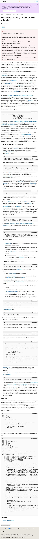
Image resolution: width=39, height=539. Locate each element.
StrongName (7, 83)
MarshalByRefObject (11, 277)
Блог (21, 534)
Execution (11, 69)
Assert (20, 289)
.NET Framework (20, 14)
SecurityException (6, 374)
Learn (2, 14)
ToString (14, 384)
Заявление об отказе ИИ (5, 534)
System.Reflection (6, 367)
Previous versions (8, 14)
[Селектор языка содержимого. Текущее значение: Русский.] (3, 529)
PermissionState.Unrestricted (11, 291)
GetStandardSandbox (26, 134)
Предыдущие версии (15, 534)
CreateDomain (33, 183)
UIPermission (16, 388)
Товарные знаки (14, 537)
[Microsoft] (19, 1)
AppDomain (4, 75)
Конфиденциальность (5, 535)
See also (3, 27)
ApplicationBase (6, 204)
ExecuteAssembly (12, 273)
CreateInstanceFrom (13, 276)
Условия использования (5, 537)
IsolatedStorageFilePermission (9, 151)
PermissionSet (8, 243)
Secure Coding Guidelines (8, 520)
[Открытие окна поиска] (35, 2)
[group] (20, 159)
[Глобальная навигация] (1, 2)
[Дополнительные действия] (37, 14)
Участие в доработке (28, 534)
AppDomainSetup (11, 124)
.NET (14, 14)
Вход (37, 1)
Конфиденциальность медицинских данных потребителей (22, 535)
